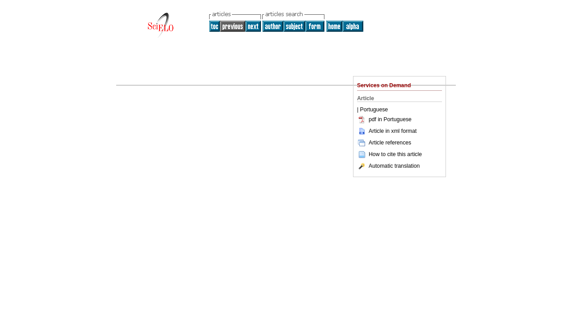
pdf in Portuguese (384, 119)
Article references (384, 143)
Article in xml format (386, 131)
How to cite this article (395, 154)
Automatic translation (388, 166)
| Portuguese (372, 109)
